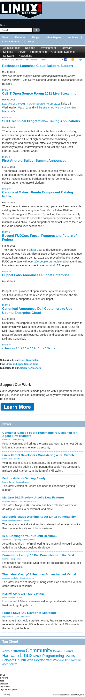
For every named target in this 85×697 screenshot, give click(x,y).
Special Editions (11, 41)
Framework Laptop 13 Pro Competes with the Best (38, 555)
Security (8, 51)
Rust (20, 597)
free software (73, 660)
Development (48, 47)
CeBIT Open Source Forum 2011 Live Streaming (39, 93)
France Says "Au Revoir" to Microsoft (29, 612)
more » (6, 89)
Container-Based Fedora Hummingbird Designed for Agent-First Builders (39, 434)
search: (4, 25)
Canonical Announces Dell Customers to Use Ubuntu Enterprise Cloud (37, 310)
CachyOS (15, 578)
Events (68, 651)
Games (11, 482)
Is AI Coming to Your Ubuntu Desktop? (30, 536)
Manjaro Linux (17, 501)
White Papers (53, 37)
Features (20, 37)
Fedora (31, 249)
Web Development (39, 660)
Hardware (66, 47)
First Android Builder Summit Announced (34, 160)
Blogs (35, 37)
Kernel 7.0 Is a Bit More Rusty (23, 593)
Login (80, 59)
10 (37, 348)
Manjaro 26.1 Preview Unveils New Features (33, 497)
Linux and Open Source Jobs (22, 364)
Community (39, 650)
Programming (38, 51)
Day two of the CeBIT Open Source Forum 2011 (31, 103)
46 (44, 348)
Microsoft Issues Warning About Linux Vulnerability (39, 516)
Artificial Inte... (7, 540)
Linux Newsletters (29, 360)
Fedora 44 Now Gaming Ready (24, 478)
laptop (13, 559)
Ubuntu (32, 540)
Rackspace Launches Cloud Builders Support (37, 66)
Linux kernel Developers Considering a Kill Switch (38, 455)
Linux (10, 459)
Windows (58, 660)
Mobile (37, 656)
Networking (25, 55)
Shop (31, 41)
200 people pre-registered (50, 261)
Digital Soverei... (8, 617)
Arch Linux (6, 501)
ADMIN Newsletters (30, 368)
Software (8, 55)
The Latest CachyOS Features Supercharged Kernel (39, 574)
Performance (13, 597)
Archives (73, 37)
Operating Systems (63, 51)
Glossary (7, 695)
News (5, 37)
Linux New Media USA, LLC (72, 695)
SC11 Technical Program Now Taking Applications (41, 121)
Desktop (30, 47)
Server (22, 51)
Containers (6, 440)
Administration (11, 47)
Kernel (4, 459)
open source (25, 617)
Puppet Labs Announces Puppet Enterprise (35, 275)
